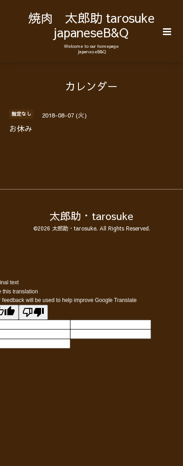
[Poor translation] (33, 312)
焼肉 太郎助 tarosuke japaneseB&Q (91, 25)
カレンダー (91, 85)
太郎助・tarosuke (91, 216)
